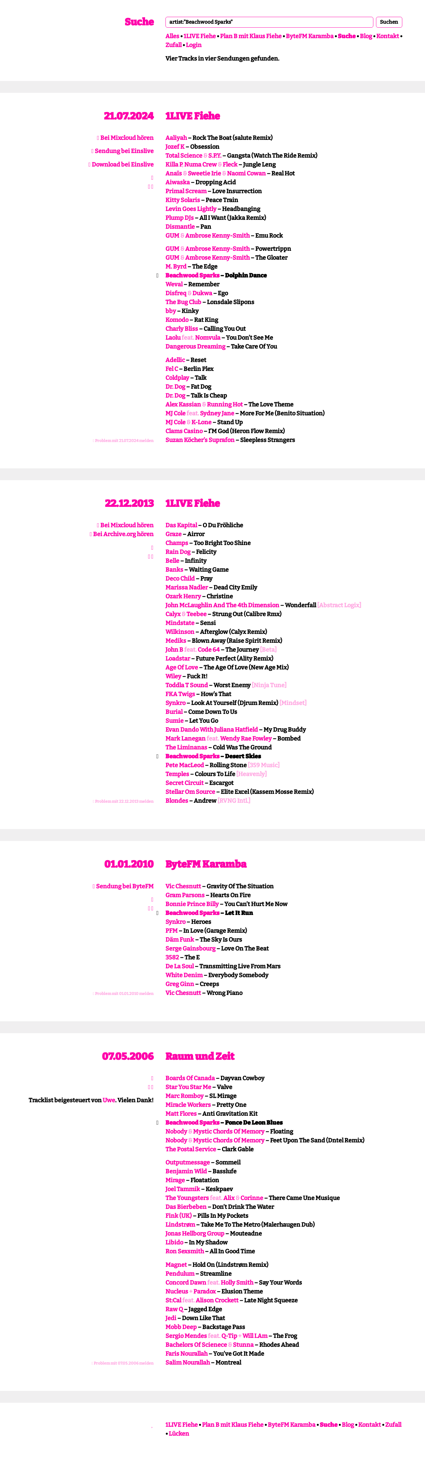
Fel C (171, 369)
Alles (172, 36)
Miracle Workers (188, 1105)
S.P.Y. (214, 155)
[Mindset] (293, 703)
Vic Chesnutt (183, 886)
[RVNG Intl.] (233, 800)
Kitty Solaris (182, 200)
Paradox (204, 1291)
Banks (174, 569)
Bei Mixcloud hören (125, 138)
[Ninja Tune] (269, 685)
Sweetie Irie (204, 173)
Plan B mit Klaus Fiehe (251, 36)
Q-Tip (229, 1336)
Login (194, 45)
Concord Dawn (185, 1282)
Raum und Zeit (200, 1056)
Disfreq (176, 293)
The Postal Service (190, 1149)
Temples (177, 774)
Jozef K (175, 146)
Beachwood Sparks (192, 275)
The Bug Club (183, 302)
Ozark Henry (183, 596)
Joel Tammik (182, 1189)
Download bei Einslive (121, 164)
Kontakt (387, 36)
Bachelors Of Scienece (196, 1344)
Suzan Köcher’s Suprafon (200, 440)
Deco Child (180, 578)
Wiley (173, 676)
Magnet (176, 1264)
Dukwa (202, 293)
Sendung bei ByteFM (123, 886)
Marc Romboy (184, 1096)
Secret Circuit (184, 783)
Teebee (197, 614)
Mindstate (179, 623)
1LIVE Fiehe (200, 36)
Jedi (170, 1318)
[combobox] (269, 22)
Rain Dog (177, 552)
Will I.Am (254, 1336)
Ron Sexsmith (184, 1251)
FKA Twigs (180, 694)
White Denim (184, 975)
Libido (174, 1242)
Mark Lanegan (185, 738)
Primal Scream (186, 191)
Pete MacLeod (184, 765)
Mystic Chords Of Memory (228, 1131)
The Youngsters (187, 1198)
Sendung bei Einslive (122, 151)
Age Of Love (181, 667)
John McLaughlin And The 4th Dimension (222, 605)
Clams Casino (184, 431)
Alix (229, 1198)
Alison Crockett (217, 1300)
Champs (176, 543)
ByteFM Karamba (310, 36)
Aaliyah (176, 138)
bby (170, 311)
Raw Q (174, 1309)
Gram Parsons (185, 895)
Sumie (174, 720)
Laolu (173, 337)
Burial (174, 712)
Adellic (175, 360)
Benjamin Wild (186, 1171)
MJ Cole (175, 413)
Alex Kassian (183, 404)
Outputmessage (187, 1162)
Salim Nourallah (187, 1362)
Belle (172, 560)
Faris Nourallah (186, 1353)
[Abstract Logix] (339, 605)
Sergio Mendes (186, 1336)
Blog (366, 36)
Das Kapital (181, 525)
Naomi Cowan (246, 173)
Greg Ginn (179, 984)
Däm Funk (179, 939)
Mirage (175, 1180)
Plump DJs (179, 218)
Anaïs (173, 173)
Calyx (173, 614)
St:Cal (173, 1300)
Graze (173, 534)
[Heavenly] (251, 774)
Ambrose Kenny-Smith (217, 235)
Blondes (176, 800)
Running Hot (225, 404)
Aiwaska (177, 182)
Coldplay (177, 377)
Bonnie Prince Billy (192, 904)
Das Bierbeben (186, 1207)
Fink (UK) (178, 1215)
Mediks (175, 640)
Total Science (183, 155)
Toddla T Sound (186, 685)
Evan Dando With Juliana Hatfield (211, 729)
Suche (139, 22)
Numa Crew (200, 164)
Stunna (243, 1344)
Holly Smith (237, 1282)
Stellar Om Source (190, 792)
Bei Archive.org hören (122, 534)
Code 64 (209, 649)
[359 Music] (264, 765)
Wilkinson (179, 632)
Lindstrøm (180, 1224)
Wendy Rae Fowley (246, 738)
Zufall (173, 45)
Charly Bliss (181, 328)
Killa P (173, 164)
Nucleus (176, 1291)
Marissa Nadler (186, 587)
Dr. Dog (175, 386)
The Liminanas (186, 747)
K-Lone (201, 422)
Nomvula (207, 337)
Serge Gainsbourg (190, 948)
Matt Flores (181, 1113)
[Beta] (268, 649)
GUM (172, 235)
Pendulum (179, 1273)
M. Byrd (176, 266)
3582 (172, 957)
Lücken (179, 1433)
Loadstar (177, 658)
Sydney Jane (217, 413)
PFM (171, 930)
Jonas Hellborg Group (194, 1233)
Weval (174, 284)
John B (174, 649)
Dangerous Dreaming (195, 346)
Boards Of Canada (190, 1078)
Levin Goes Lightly (190, 209)
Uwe (109, 1100)
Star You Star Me (188, 1087)
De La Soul (179, 966)
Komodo (176, 320)
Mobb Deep (181, 1327)
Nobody (176, 1131)
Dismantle (180, 226)
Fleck (230, 164)
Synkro (175, 703)
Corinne (251, 1198)
